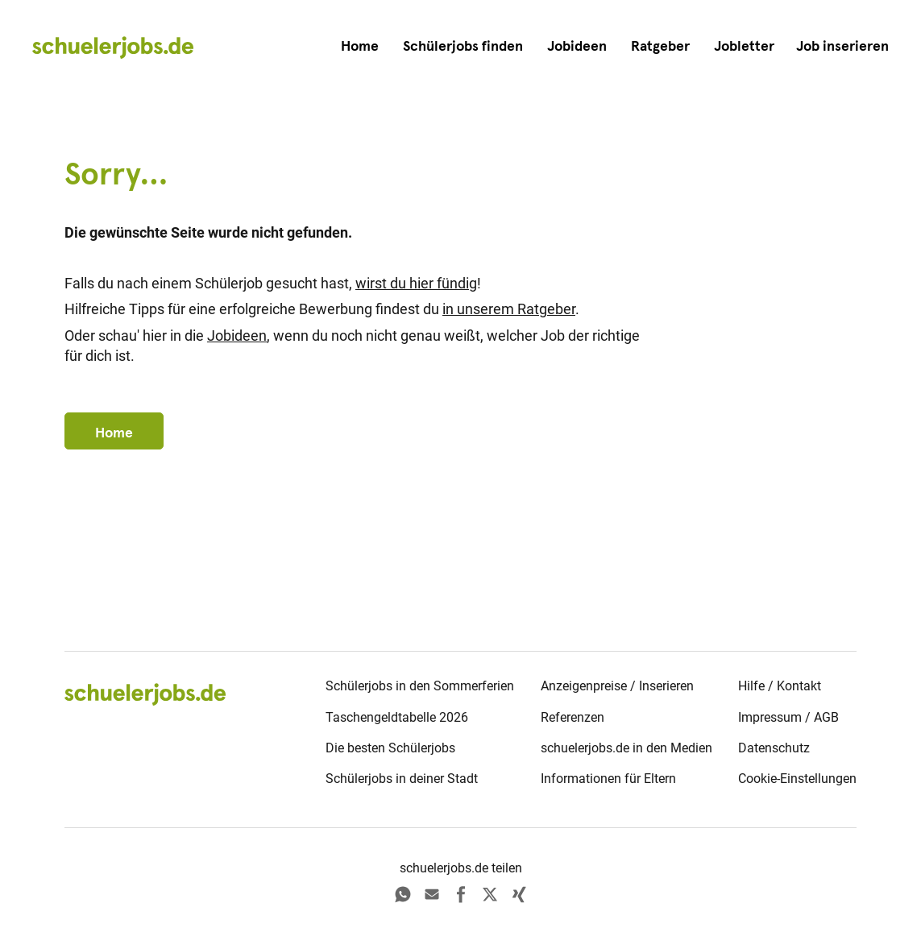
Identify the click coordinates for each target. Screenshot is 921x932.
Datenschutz (774, 748)
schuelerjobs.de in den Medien (626, 748)
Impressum (770, 717)
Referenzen (572, 717)
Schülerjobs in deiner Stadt (402, 778)
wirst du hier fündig (416, 283)
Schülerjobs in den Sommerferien (420, 686)
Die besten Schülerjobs (390, 748)
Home (360, 46)
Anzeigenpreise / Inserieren (617, 686)
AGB (826, 717)
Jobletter (744, 46)
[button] (842, 46)
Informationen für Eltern (608, 778)
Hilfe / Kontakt (779, 686)
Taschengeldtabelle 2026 (397, 717)
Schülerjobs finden (463, 46)
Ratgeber (660, 46)
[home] (112, 47)
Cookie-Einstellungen (797, 778)
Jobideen (577, 46)
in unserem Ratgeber (508, 309)
